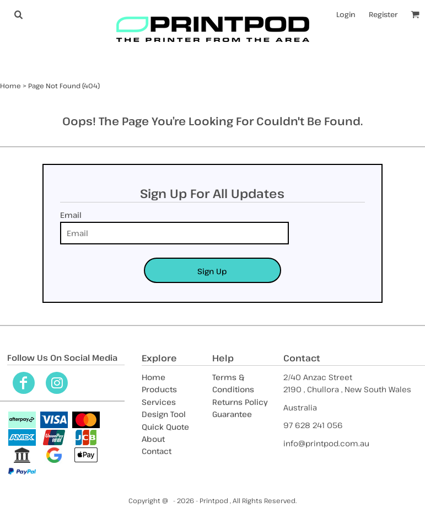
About (153, 439)
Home (10, 85)
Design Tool (164, 414)
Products (159, 389)
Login (346, 14)
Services (159, 402)
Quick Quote (165, 426)
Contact (156, 451)
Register (383, 14)
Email (71, 215)
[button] (18, 14)
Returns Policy (240, 402)
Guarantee (232, 414)
